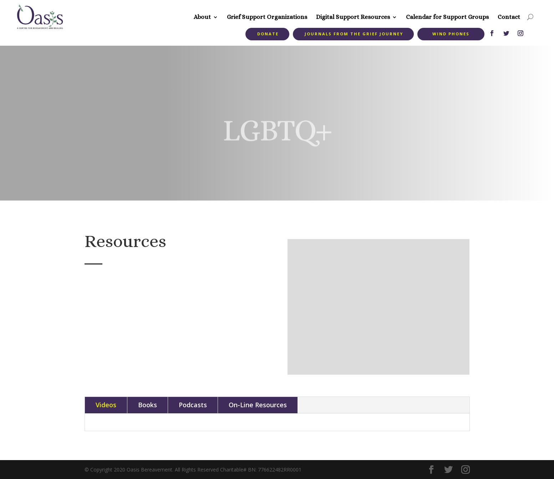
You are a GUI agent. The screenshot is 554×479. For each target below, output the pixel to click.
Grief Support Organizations (267, 17)
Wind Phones (450, 33)
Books (147, 404)
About (202, 17)
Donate (268, 33)
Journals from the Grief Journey (354, 33)
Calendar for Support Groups (447, 17)
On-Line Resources (258, 404)
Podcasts (193, 404)
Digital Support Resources (353, 17)
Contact (509, 17)
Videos (106, 404)
